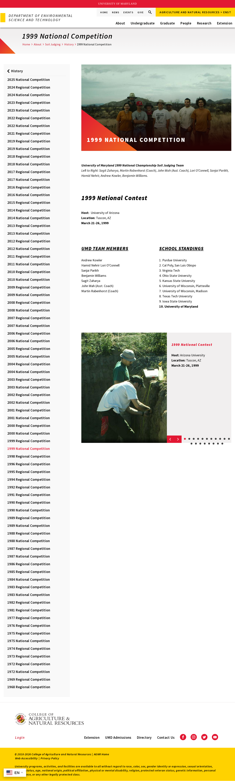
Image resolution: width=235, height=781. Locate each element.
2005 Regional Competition (28, 348)
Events (128, 12)
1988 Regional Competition (28, 533)
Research (204, 23)
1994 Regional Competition (28, 479)
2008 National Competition (28, 310)
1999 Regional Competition (28, 441)
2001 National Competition (28, 418)
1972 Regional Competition (28, 664)
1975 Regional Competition (28, 633)
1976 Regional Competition (28, 625)
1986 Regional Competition (28, 564)
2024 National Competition (28, 95)
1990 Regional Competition (28, 502)
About (120, 23)
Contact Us (166, 737)
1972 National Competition (28, 671)
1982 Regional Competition (28, 602)
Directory (144, 737)
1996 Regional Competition (28, 464)
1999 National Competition (28, 448)
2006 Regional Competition (28, 333)
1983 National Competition (28, 594)
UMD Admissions (118, 737)
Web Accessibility (26, 758)
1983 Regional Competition (28, 587)
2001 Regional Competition (28, 410)
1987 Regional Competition (28, 548)
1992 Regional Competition (28, 487)
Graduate (167, 23)
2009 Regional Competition (28, 287)
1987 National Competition (28, 556)
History (69, 44)
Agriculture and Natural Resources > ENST (195, 12)
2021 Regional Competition (28, 133)
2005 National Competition (28, 356)
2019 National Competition (28, 148)
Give (141, 12)
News (115, 12)
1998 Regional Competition (28, 456)
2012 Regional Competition (28, 241)
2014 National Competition (28, 218)
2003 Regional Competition (28, 379)
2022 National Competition (28, 125)
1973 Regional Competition (28, 656)
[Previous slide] (170, 439)
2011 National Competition (28, 264)
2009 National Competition (28, 295)
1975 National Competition (28, 641)
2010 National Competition (28, 279)
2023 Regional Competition (28, 102)
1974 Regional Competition (28, 648)
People (185, 23)
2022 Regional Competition (28, 118)
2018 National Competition (28, 164)
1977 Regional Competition (28, 618)
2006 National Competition (28, 341)
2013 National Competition (28, 233)
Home (104, 12)
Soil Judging (53, 44)
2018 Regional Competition (28, 156)
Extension (224, 23)
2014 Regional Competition (28, 210)
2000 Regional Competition (28, 425)
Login (20, 737)
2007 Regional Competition (28, 318)
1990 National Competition (28, 510)
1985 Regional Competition (28, 571)
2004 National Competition (28, 372)
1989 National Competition (28, 525)
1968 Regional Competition (28, 687)
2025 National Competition (28, 79)
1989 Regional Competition (28, 518)
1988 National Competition (28, 541)
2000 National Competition (28, 433)
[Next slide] (178, 439)
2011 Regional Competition (28, 256)
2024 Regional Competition (28, 87)
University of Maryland (117, 3)
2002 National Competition (28, 402)
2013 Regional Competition (28, 225)
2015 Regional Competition (28, 202)
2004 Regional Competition (28, 364)
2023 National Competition (28, 110)
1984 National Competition (28, 579)
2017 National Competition (28, 179)
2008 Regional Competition (28, 302)
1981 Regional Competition (28, 610)
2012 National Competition (28, 248)
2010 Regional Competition (28, 272)
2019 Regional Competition (28, 141)
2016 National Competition (28, 195)
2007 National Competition (28, 325)
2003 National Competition (28, 387)
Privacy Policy (50, 758)
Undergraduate (143, 23)
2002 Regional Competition (28, 395)
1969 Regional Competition (28, 679)
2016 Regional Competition (28, 187)
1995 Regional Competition (28, 472)
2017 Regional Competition (28, 172)
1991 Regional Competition (28, 494)
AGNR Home (101, 754)
